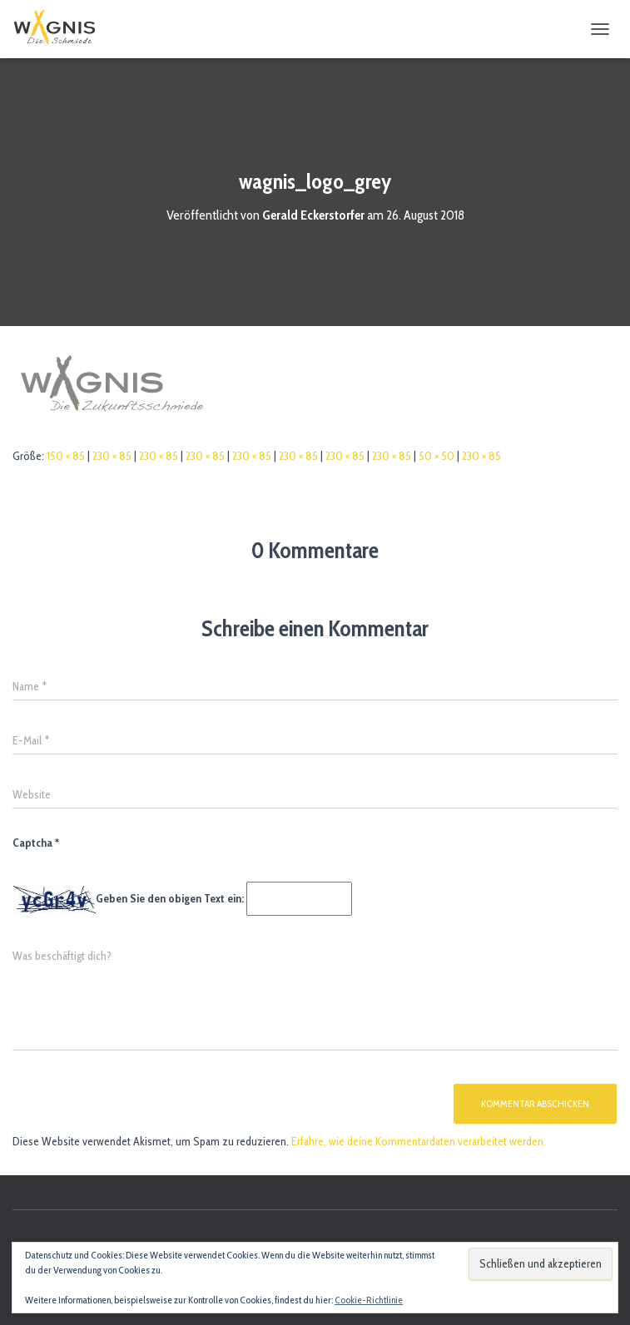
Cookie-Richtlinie (369, 1299)
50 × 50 (436, 455)
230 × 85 (111, 455)
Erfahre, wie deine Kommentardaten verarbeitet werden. (418, 1141)
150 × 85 (66, 455)
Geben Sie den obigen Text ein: (170, 898)
